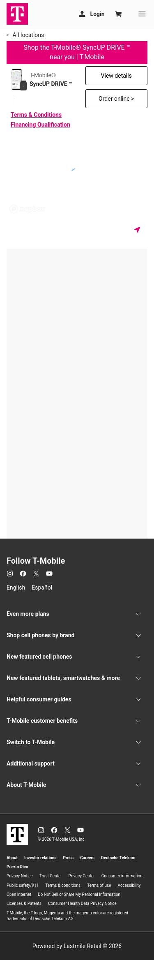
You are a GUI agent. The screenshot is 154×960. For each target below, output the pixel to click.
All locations (27, 35)
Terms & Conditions (36, 114)
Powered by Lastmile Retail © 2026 (77, 946)
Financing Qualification (40, 124)
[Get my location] (138, 229)
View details (116, 75)
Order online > (116, 98)
